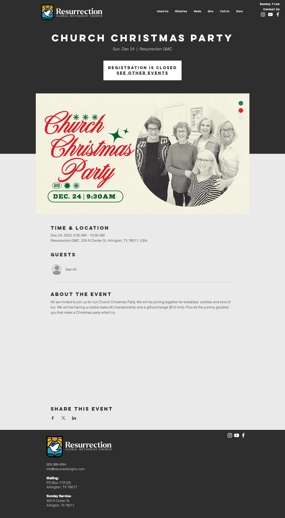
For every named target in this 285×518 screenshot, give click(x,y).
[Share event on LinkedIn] (74, 418)
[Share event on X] (63, 418)
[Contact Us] (269, 9)
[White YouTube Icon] (270, 14)
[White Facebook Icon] (278, 14)
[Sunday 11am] (269, 4)
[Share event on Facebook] (53, 418)
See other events (142, 72)
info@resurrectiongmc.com (65, 469)
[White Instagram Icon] (263, 14)
